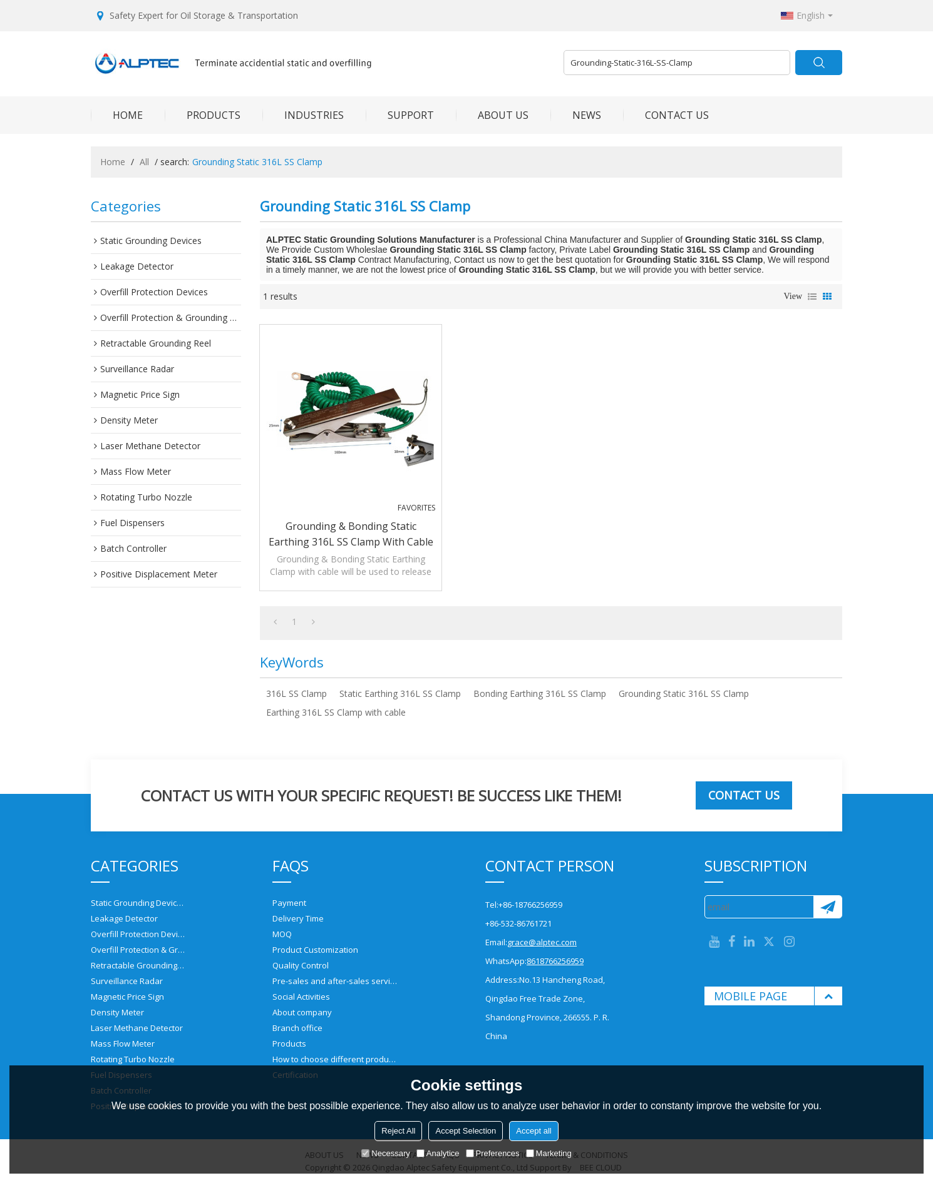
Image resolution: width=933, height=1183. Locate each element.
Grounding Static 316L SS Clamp (684, 693)
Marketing (549, 1153)
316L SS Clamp (296, 693)
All (144, 162)
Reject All (398, 1130)
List (812, 296)
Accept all (533, 1130)
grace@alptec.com (542, 942)
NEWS (575, 115)
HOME (117, 115)
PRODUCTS (202, 115)
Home (112, 162)
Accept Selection (465, 1130)
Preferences (493, 1153)
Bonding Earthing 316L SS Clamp (539, 693)
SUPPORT (400, 115)
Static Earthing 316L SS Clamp (400, 693)
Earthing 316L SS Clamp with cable (336, 712)
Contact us (744, 795)
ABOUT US (492, 115)
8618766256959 (555, 961)
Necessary (385, 1153)
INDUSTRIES (303, 115)
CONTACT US (666, 115)
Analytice (438, 1153)
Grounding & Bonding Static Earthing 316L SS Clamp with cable (351, 534)
